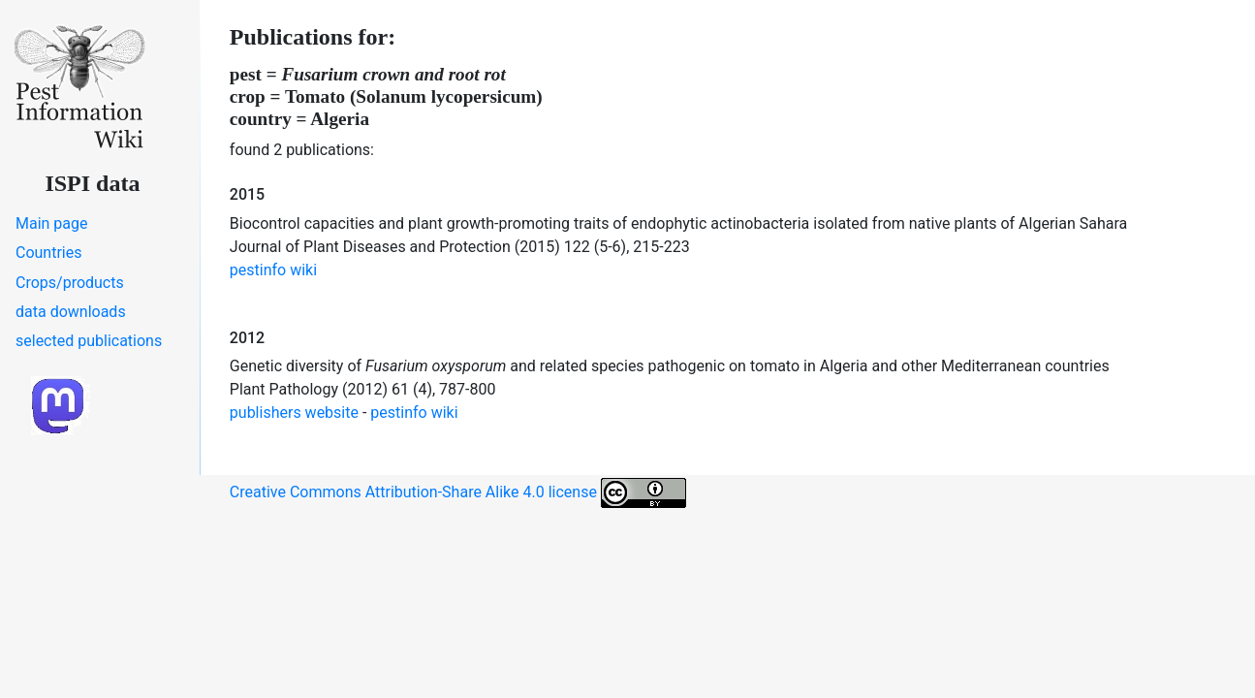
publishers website (294, 412)
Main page (52, 223)
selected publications (89, 341)
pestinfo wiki (273, 270)
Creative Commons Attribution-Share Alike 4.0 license (458, 493)
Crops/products (70, 282)
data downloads (71, 311)
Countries (48, 252)
